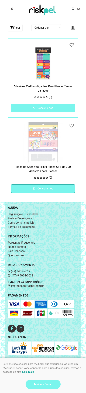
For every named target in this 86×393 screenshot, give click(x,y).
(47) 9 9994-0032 (20, 275)
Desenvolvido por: (43, 379)
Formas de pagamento (21, 226)
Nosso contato (17, 247)
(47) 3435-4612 (19, 271)
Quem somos (16, 255)
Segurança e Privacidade (23, 214)
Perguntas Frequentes (21, 242)
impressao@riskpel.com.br (26, 286)
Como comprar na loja (21, 222)
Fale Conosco (16, 251)
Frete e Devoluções (20, 218)
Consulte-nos (43, 107)
